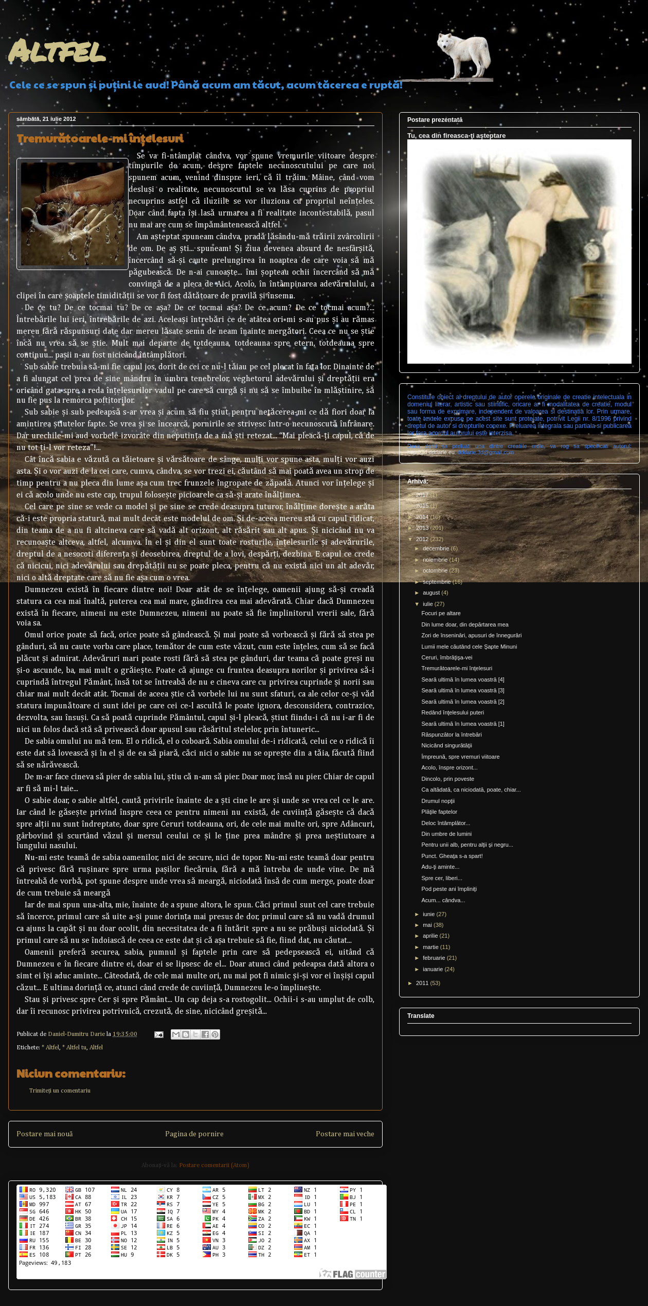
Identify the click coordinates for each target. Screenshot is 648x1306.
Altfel (56, 49)
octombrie (436, 570)
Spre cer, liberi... (441, 878)
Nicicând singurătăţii (446, 745)
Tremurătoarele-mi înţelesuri (456, 668)
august (432, 592)
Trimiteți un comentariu (60, 1091)
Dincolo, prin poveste (447, 779)
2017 (423, 495)
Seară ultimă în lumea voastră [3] (462, 690)
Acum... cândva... (443, 900)
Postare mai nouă (44, 1134)
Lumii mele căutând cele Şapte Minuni (469, 646)
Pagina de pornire (194, 1134)
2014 (423, 517)
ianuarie (433, 969)
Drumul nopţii (438, 801)
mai (428, 925)
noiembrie (436, 560)
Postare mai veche (345, 1134)
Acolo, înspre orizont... (449, 767)
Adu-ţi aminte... (440, 867)
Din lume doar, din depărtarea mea (464, 624)
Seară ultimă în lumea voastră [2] (462, 702)
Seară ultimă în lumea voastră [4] (462, 679)
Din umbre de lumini (446, 834)
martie (431, 947)
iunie (429, 914)
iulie (429, 604)
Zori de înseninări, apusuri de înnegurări (471, 635)
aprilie (431, 936)
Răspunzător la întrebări (451, 734)
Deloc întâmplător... (445, 823)
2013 (423, 528)
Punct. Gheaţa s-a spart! (451, 856)
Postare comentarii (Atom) (214, 1165)
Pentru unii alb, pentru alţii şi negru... (467, 845)
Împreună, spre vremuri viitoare (460, 757)
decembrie (437, 548)
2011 (423, 983)
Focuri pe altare (440, 613)
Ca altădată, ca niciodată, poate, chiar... (470, 789)
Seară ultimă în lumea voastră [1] (462, 724)
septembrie (437, 582)
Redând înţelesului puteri (452, 712)
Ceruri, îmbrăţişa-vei (446, 657)
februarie (434, 958)
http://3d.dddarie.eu (431, 452)
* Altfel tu (74, 1048)
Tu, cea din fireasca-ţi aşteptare (456, 135)
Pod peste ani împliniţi (449, 889)
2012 (423, 539)
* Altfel (50, 1048)
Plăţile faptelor (439, 812)
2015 (423, 506)
